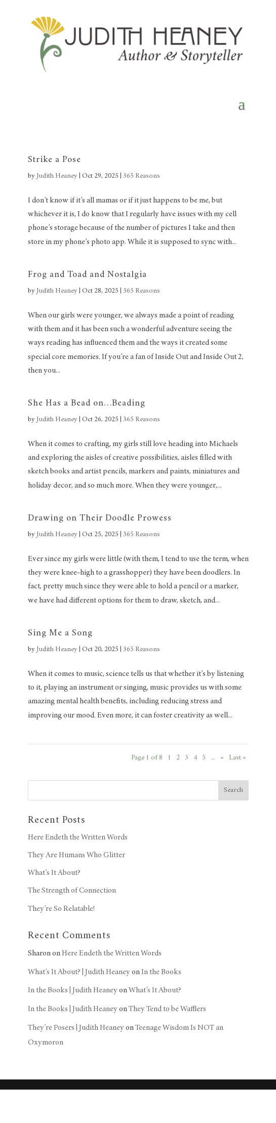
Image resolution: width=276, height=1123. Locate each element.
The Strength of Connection (72, 891)
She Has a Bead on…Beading (86, 403)
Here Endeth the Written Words (78, 837)
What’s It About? (54, 873)
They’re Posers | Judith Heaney (76, 1028)
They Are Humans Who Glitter (76, 855)
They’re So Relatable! (61, 909)
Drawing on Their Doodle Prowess (100, 518)
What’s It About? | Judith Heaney (79, 972)
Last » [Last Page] (237, 757)
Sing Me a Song (60, 633)
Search (233, 790)
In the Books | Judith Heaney (72, 990)
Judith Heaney (56, 176)
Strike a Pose (54, 160)
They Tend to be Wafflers (167, 1009)
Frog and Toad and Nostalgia (87, 274)
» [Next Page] (222, 757)
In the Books (161, 972)
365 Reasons (141, 176)
